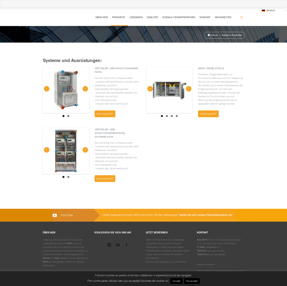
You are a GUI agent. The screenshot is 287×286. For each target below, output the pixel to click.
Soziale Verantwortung (178, 18)
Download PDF (105, 113)
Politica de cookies (206, 264)
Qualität (152, 18)
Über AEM (101, 18)
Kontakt (205, 18)
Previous (46, 89)
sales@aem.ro (212, 247)
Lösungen (136, 18)
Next (85, 87)
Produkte (118, 18)
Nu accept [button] (191, 281)
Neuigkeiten (223, 18)
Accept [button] (176, 281)
